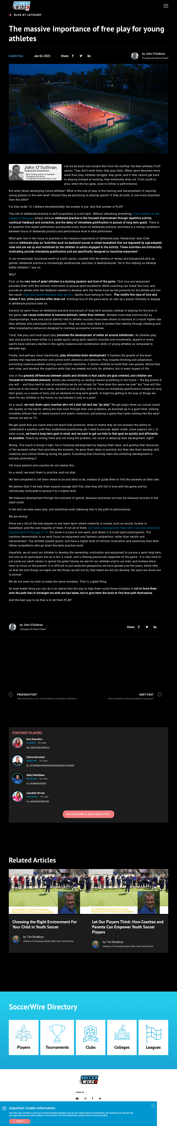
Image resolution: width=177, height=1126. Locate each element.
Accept (20, 1121)
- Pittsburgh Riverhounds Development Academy (51, 765)
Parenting (16, 56)
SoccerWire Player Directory (88, 814)
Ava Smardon (34, 739)
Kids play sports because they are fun (48, 294)
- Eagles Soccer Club (39, 801)
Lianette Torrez (35, 793)
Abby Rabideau (35, 775)
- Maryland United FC (39, 747)
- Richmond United (37, 783)
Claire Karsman (35, 757)
